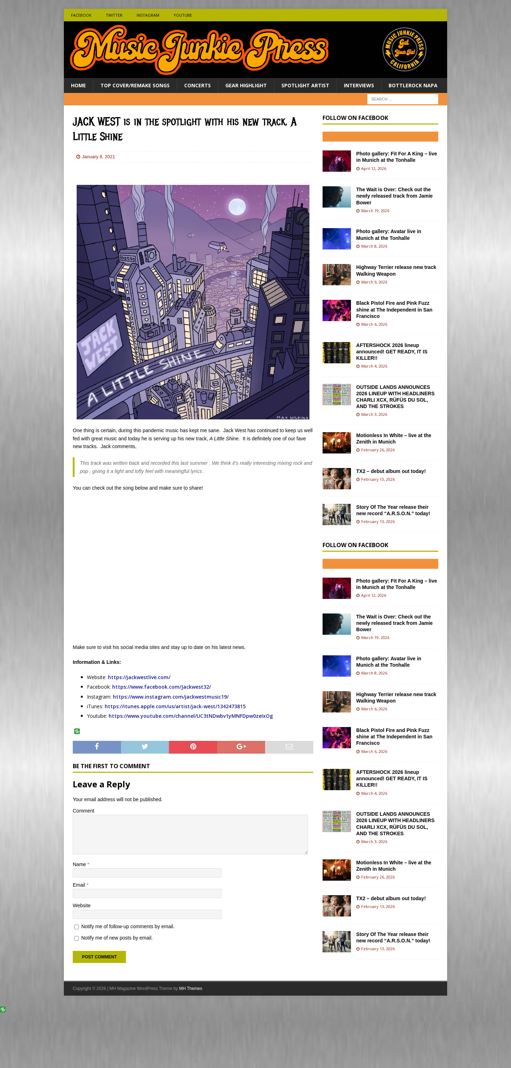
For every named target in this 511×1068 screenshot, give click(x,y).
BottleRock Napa (413, 85)
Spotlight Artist (305, 85)
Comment (83, 811)
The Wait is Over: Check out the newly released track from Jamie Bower (394, 196)
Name (80, 864)
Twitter (114, 15)
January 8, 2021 (98, 156)
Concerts (197, 85)
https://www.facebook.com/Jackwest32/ (161, 686)
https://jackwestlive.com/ (139, 677)
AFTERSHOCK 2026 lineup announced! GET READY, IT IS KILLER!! (392, 351)
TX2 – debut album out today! (391, 471)
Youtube (183, 15)
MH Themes (190, 988)
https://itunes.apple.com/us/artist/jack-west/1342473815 (175, 706)
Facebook (81, 15)
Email (80, 885)
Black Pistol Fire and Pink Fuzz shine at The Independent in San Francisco (394, 309)
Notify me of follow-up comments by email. (128, 926)
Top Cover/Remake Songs (135, 85)
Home (78, 85)
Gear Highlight (246, 85)
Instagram (148, 15)
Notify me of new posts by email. (117, 938)
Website (81, 905)
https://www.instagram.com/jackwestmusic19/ (171, 696)
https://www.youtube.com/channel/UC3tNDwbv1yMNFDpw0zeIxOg (191, 715)
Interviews (359, 85)
